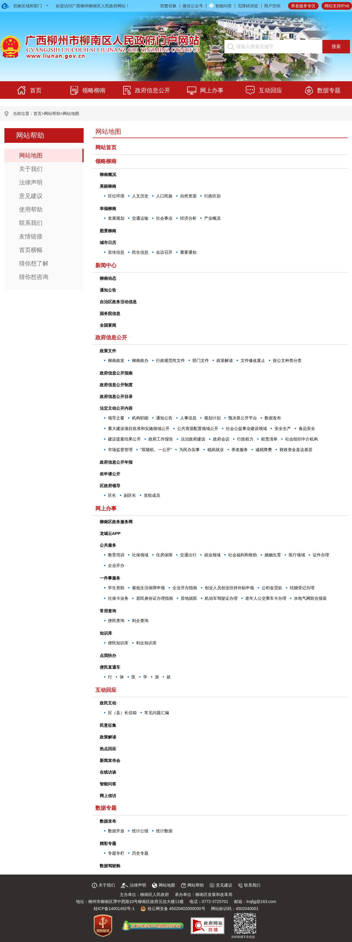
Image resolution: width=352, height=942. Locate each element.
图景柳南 (108, 230)
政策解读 (224, 360)
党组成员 (152, 495)
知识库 (106, 633)
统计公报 (140, 831)
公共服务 (108, 545)
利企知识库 (146, 643)
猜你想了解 (33, 263)
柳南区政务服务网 (116, 521)
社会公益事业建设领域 (246, 428)
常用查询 (108, 611)
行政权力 (245, 439)
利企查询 (140, 620)
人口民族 (164, 196)
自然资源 (188, 196)
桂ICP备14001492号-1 (114, 908)
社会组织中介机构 (301, 439)
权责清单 (269, 439)
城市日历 (108, 242)
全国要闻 (108, 325)
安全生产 (283, 428)
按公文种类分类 (287, 360)
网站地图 (71, 113)
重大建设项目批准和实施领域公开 (139, 428)
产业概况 (212, 218)
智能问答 (223, 6)
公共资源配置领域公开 (197, 428)
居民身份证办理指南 (154, 598)
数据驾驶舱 (110, 865)
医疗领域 (297, 555)
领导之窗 (116, 418)
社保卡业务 (118, 598)
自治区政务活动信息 (118, 301)
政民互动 (108, 703)
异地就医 (189, 598)
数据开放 (116, 831)
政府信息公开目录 (116, 396)
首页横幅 (31, 250)
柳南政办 (140, 360)
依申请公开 (110, 474)
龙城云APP (110, 533)
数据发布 (273, 418)
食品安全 (307, 428)
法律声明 (31, 182)
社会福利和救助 (242, 555)
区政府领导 (110, 485)
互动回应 (105, 690)
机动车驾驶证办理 (221, 598)
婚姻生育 (273, 555)
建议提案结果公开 (124, 439)
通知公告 (108, 290)
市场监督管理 (120, 449)
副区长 (130, 495)
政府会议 (221, 439)
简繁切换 (168, 6)
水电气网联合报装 (310, 598)
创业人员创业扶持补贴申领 (229, 587)
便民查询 (116, 620)
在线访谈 (108, 772)
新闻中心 (105, 265)
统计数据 (164, 831)
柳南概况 (108, 174)
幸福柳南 (108, 208)
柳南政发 (116, 360)
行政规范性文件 (170, 360)
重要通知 (188, 252)
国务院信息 (110, 313)
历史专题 (140, 853)
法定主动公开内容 (116, 408)
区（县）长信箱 (122, 712)
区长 (112, 495)
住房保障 (164, 555)
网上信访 (108, 795)
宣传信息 (116, 252)
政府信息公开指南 (116, 373)
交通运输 (140, 218)
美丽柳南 (108, 186)
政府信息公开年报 (116, 462)
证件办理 (321, 555)
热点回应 (108, 748)
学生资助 (116, 587)
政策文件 (108, 350)
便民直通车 (110, 667)
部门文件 (200, 360)
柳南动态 (108, 278)
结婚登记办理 (302, 587)
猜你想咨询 (33, 277)
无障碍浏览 (248, 6)
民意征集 (108, 725)
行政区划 (212, 196)
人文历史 (140, 196)
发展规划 (116, 218)
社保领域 (140, 555)
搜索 (336, 46)
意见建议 (31, 196)
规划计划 (212, 418)
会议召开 (164, 252)
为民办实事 (189, 449)
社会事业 (164, 218)
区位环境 (116, 196)
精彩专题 (108, 843)
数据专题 (105, 808)
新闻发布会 (110, 760)
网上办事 (105, 508)
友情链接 (31, 236)
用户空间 (272, 6)
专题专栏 (116, 853)
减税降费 (263, 449)
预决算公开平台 (242, 418)
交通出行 (188, 555)
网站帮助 (52, 113)
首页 (37, 113)
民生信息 (140, 252)
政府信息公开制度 (116, 384)
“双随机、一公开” (156, 449)
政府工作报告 (160, 439)
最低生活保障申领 (148, 587)
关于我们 (31, 169)
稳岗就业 (215, 449)
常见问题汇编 (156, 712)
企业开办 (116, 565)
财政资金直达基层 (296, 449)
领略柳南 (105, 161)
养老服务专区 (303, 6)
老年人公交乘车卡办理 (265, 598)
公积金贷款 (272, 587)
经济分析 (188, 218)
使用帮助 (31, 209)
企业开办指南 (184, 587)
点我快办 (108, 655)
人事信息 (188, 418)
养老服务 (239, 449)
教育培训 (116, 555)
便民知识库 (118, 643)
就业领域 (212, 555)
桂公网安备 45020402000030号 (173, 908)
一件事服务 (110, 578)
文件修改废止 (253, 360)
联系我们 (31, 223)
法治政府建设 (193, 439)
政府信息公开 (111, 337)
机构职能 (140, 418)
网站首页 (105, 147)
